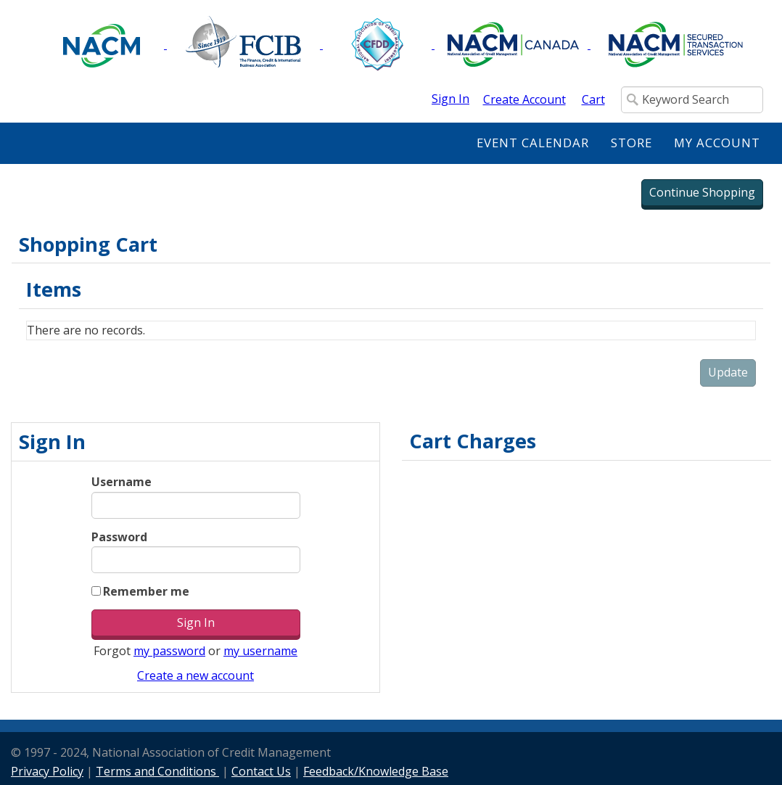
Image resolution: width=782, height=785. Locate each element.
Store (631, 142)
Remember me (146, 591)
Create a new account (195, 675)
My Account (717, 142)
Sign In (450, 99)
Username (121, 482)
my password (169, 651)
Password (119, 537)
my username (260, 651)
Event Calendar (533, 142)
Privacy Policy (47, 771)
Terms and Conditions (157, 771)
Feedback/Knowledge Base (375, 771)
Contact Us (261, 771)
